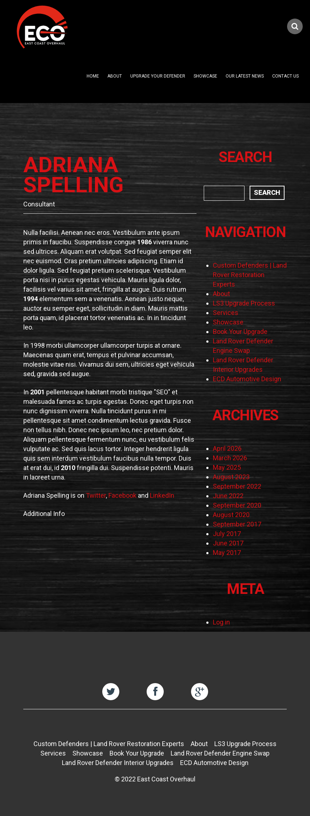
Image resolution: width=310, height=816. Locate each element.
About (114, 76)
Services (225, 312)
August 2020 (231, 515)
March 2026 (230, 458)
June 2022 (228, 496)
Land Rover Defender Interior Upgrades (118, 762)
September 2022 (237, 486)
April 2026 (227, 448)
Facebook (122, 495)
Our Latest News (245, 76)
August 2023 (231, 477)
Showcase (205, 76)
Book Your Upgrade (240, 331)
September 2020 (237, 505)
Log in (221, 622)
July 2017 (227, 533)
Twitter (96, 495)
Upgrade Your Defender (157, 76)
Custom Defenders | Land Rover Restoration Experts (250, 274)
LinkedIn (162, 495)
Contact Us (285, 76)
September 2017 (237, 524)
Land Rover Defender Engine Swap (220, 753)
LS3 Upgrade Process (244, 303)
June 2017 (228, 543)
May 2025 (227, 467)
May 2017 (227, 552)
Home (93, 76)
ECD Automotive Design (247, 379)
